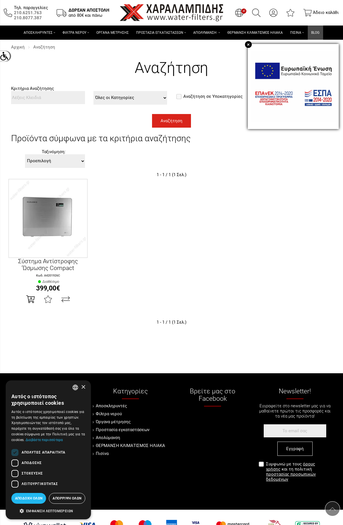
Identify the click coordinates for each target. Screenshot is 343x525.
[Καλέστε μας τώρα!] (28, 12)
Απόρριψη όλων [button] (67, 498)
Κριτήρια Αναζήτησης (32, 88)
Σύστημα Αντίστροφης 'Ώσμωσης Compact (48, 264)
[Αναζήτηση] (256, 13)
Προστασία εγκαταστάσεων (122, 429)
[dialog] (48, 449)
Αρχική (18, 47)
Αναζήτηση (44, 47)
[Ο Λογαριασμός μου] (273, 13)
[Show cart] (321, 13)
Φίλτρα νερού (109, 413)
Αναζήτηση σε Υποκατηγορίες (209, 96)
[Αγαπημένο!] (48, 299)
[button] (48, 510)
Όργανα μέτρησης (113, 421)
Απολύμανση (108, 437)
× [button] (83, 387)
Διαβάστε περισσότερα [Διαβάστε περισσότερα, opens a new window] (44, 440)
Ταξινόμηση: (54, 151)
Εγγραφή (295, 448)
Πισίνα (102, 453)
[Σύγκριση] (66, 299)
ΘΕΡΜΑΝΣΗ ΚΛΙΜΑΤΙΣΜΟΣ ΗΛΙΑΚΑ (130, 445)
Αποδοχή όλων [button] (29, 498)
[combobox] (75, 387)
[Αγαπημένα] (290, 13)
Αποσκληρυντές (111, 405)
